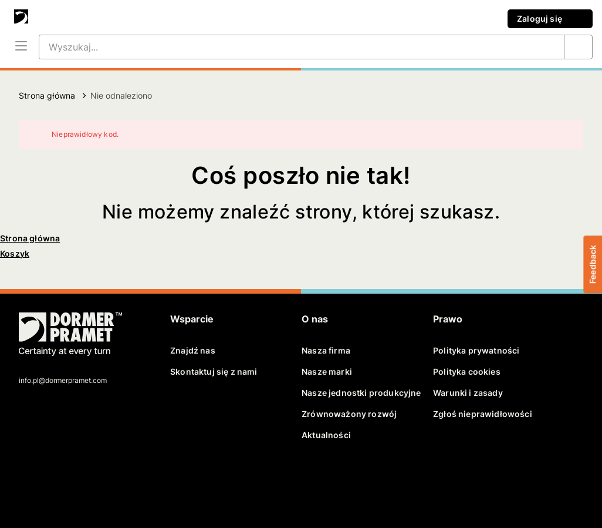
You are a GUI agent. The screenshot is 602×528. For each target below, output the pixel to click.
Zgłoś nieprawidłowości (482, 414)
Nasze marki (327, 371)
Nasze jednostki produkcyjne (361, 393)
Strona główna (47, 95)
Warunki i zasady (468, 393)
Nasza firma (326, 350)
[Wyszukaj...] (287, 47)
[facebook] (29, 479)
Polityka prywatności (476, 350)
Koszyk (14, 253)
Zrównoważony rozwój (349, 414)
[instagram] (110, 479)
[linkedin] (69, 479)
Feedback (592, 263)
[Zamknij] (567, 134)
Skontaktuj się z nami (214, 371)
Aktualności (326, 435)
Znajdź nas (192, 350)
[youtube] (89, 479)
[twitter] (49, 479)
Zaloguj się (550, 19)
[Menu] (21, 47)
